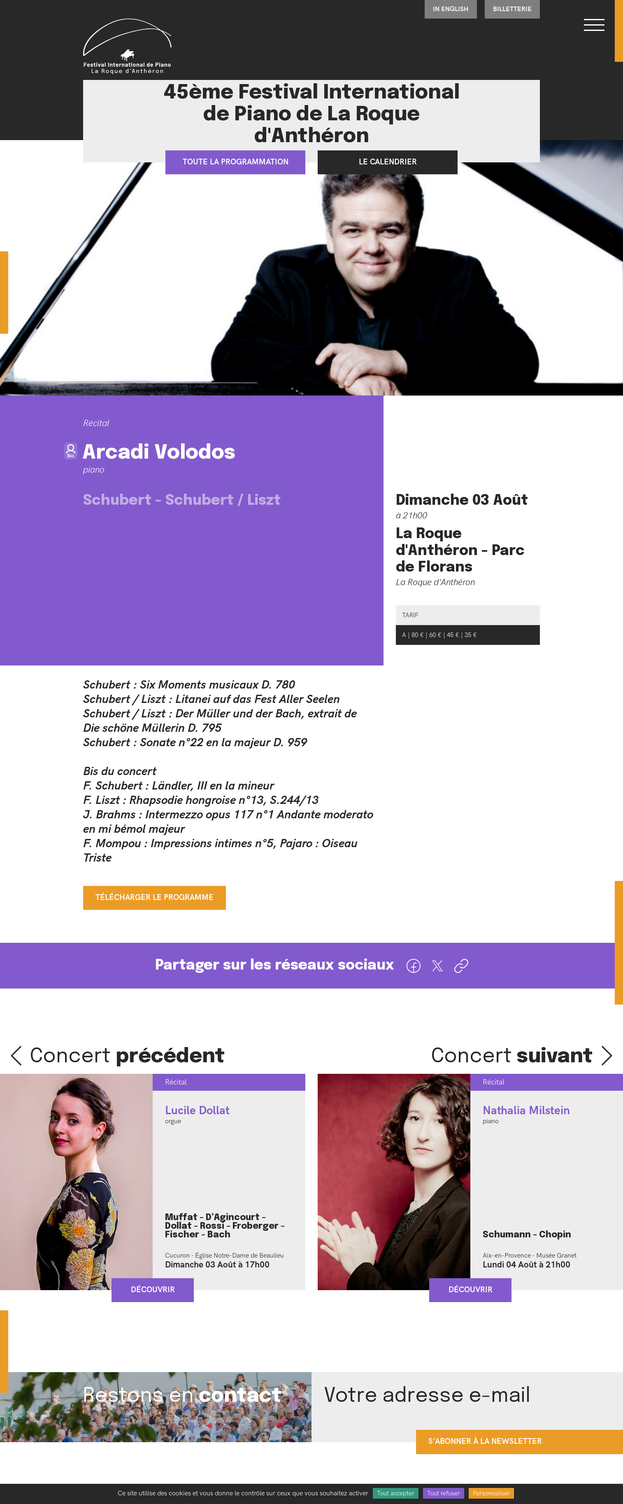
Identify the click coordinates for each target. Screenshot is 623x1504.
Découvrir (153, 1290)
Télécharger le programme (154, 897)
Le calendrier (388, 162)
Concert (127, 1057)
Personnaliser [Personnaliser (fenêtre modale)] (491, 1493)
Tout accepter (395, 1493)
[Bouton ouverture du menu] (594, 24)
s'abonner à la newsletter (485, 1442)
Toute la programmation (235, 162)
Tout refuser (443, 1493)
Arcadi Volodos (159, 453)
